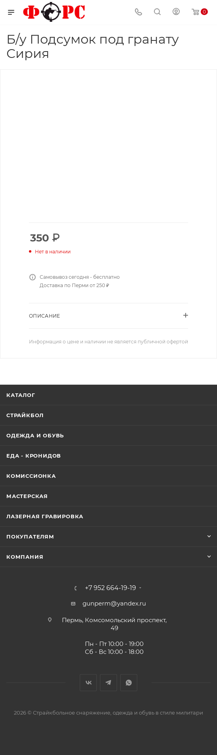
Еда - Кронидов (33, 455)
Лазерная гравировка (44, 516)
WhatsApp (128, 682)
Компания (24, 557)
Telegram (108, 682)
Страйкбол (25, 415)
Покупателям (30, 536)
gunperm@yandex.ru (114, 603)
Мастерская (27, 496)
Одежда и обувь (35, 435)
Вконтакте (88, 682)
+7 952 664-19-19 (110, 588)
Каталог (20, 395)
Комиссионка (31, 476)
